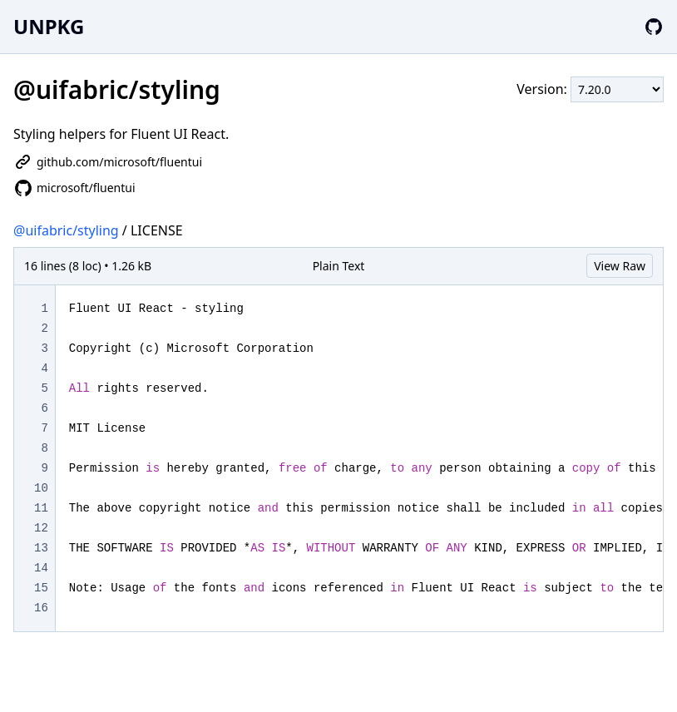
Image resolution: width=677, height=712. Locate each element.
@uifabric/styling (66, 230)
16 (41, 608)
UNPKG (48, 26)
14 (41, 568)
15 (41, 588)
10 (41, 488)
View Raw (619, 266)
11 (41, 508)
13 (41, 548)
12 (41, 528)
